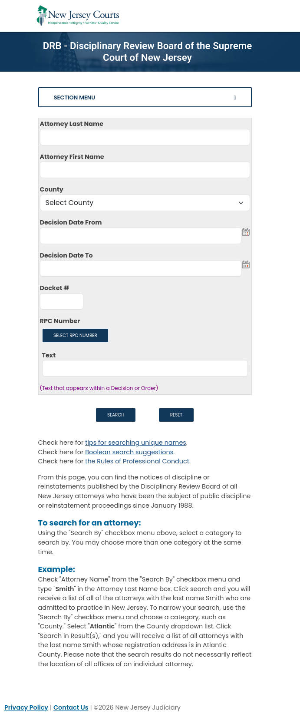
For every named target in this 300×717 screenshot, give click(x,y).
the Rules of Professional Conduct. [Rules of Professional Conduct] (138, 461)
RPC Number (60, 321)
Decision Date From (71, 222)
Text (49, 355)
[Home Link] (77, 16)
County (51, 189)
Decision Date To (66, 255)
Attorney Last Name (72, 123)
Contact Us (71, 707)
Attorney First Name (72, 156)
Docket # (54, 288)
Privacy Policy (26, 707)
